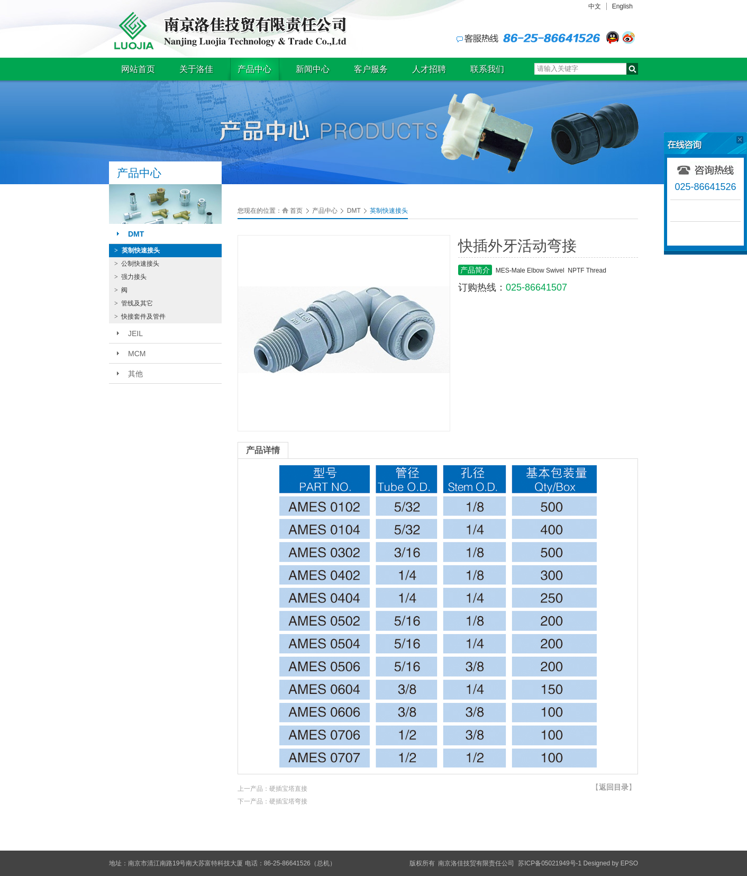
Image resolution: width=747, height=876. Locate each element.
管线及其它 (133, 303)
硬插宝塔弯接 (288, 801)
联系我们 (487, 69)
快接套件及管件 (140, 316)
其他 (135, 373)
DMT (136, 234)
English (622, 6)
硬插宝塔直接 (288, 788)
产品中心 (254, 69)
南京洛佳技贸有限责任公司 (228, 31)
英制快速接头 (137, 250)
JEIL (135, 333)
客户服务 (371, 69)
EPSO (629, 863)
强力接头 (130, 277)
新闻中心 (313, 69)
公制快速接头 (136, 263)
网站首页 (138, 69)
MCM (136, 353)
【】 (613, 787)
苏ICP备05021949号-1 (549, 863)
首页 (296, 210)
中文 (594, 6)
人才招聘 (429, 69)
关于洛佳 (196, 69)
